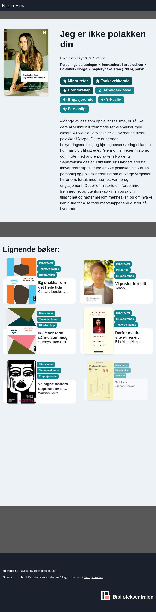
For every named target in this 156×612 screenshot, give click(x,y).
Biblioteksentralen (45, 570)
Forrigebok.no (93, 577)
